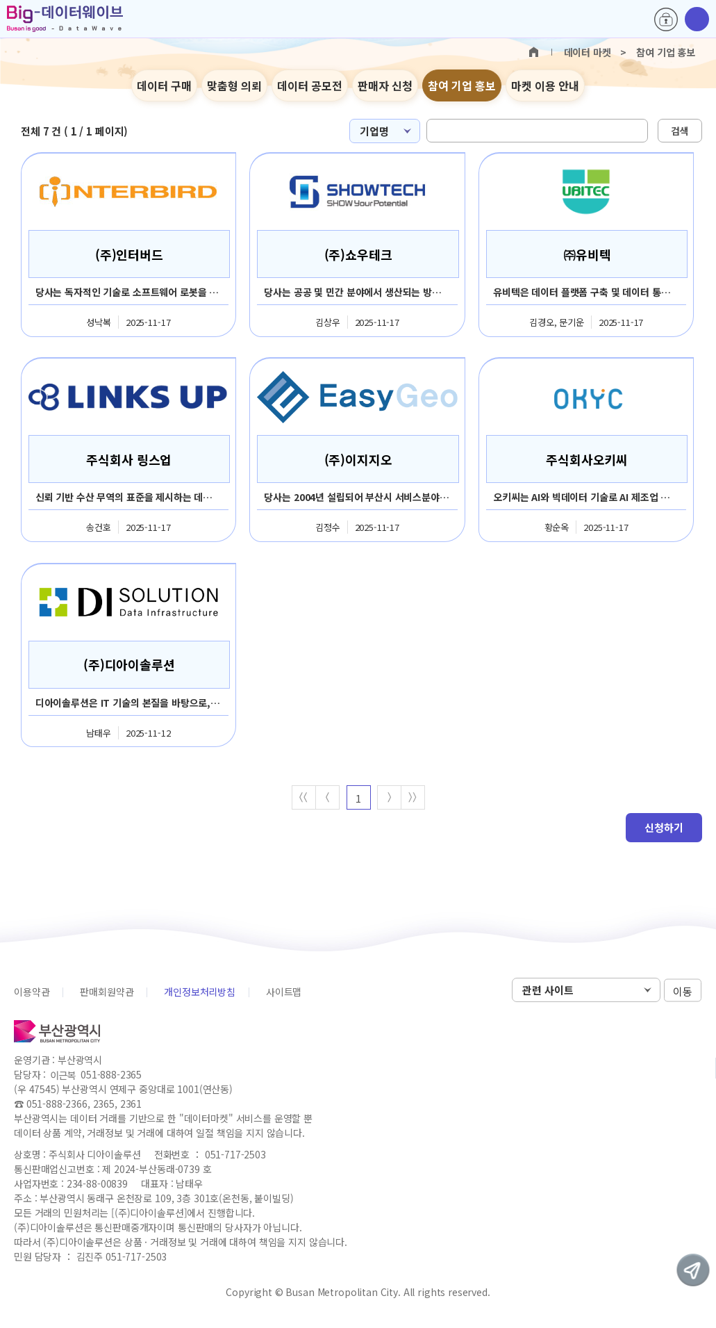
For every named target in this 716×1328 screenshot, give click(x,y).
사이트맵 (283, 992)
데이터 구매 (164, 85)
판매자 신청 (385, 85)
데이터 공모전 (309, 85)
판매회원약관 (106, 992)
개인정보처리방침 (199, 992)
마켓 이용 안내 (545, 85)
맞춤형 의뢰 (234, 85)
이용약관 (31, 992)
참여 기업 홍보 (462, 85)
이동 (682, 991)
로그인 (666, 19)
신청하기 (663, 828)
